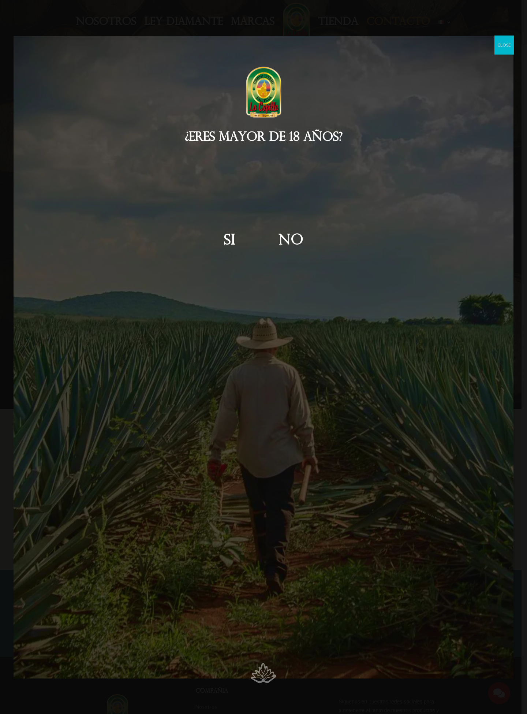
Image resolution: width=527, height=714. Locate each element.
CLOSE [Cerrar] (504, 45)
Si (229, 241)
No (291, 241)
